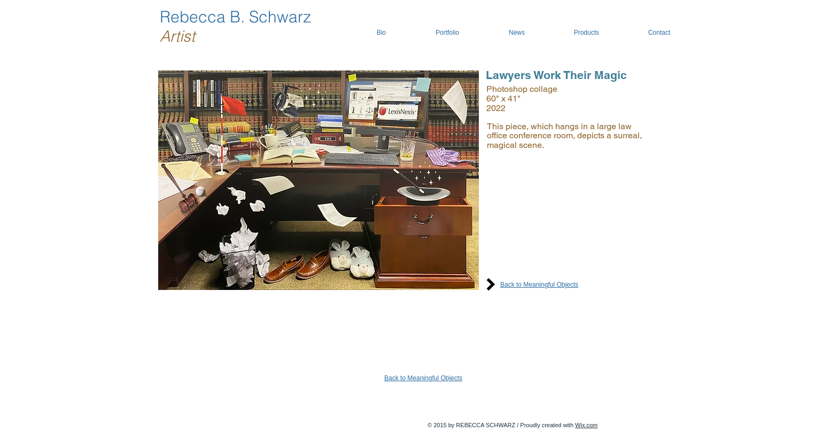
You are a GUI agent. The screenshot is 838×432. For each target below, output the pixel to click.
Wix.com (586, 425)
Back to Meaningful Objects (539, 284)
